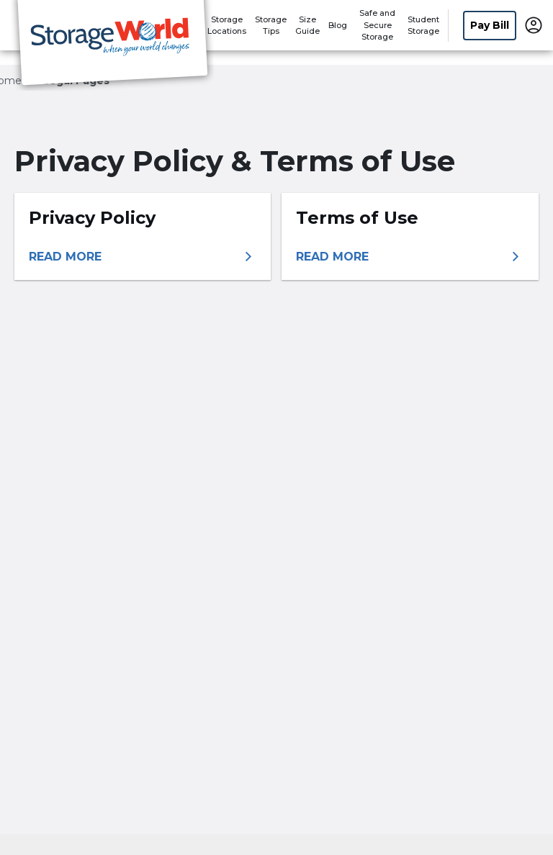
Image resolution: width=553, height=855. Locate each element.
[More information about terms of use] (410, 257)
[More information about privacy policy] (142, 257)
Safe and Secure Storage (377, 25)
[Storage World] (112, 45)
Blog (337, 25)
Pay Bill (489, 25)
